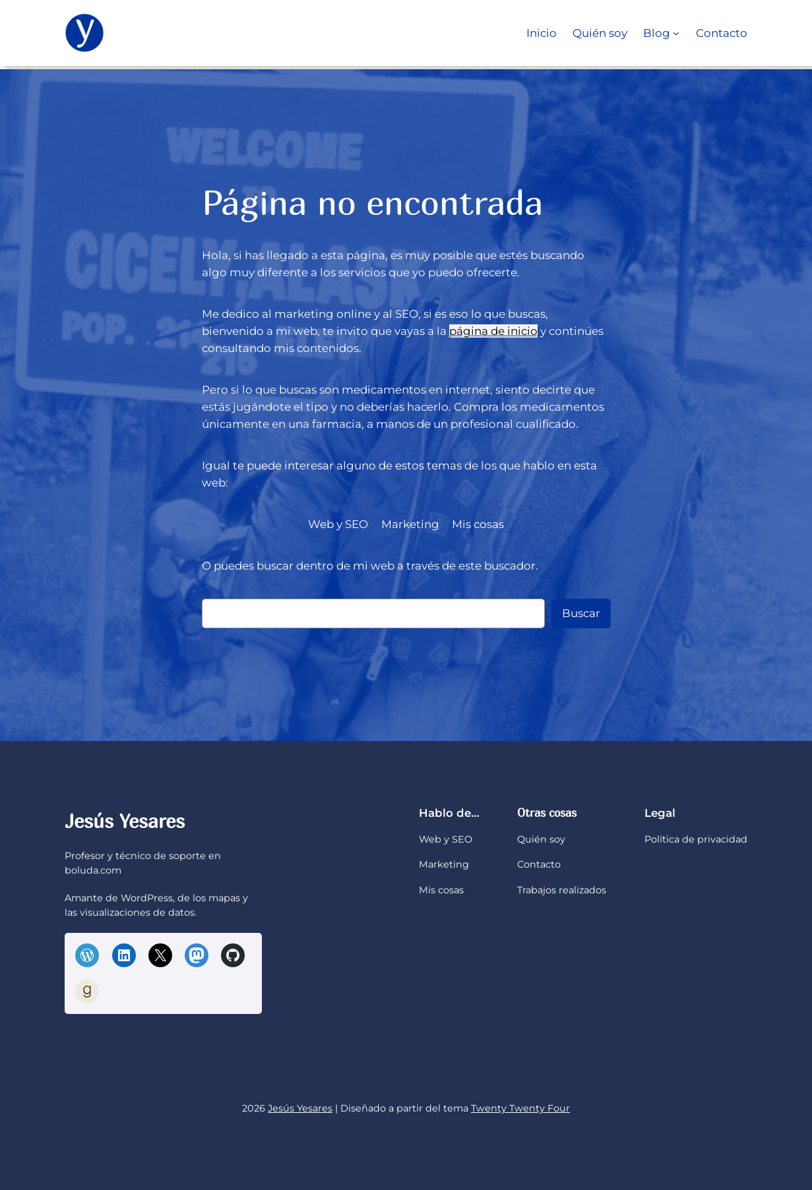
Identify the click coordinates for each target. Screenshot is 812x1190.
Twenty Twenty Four (520, 1108)
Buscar (581, 613)
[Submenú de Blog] (676, 33)
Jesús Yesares (125, 821)
